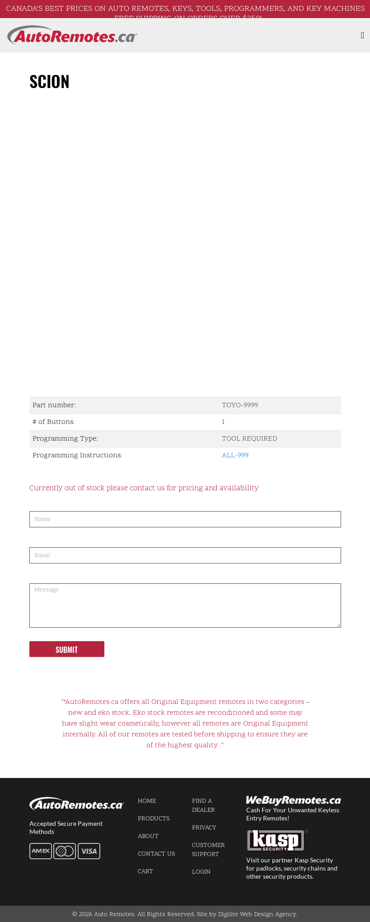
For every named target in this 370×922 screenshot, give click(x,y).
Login (201, 872)
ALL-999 (235, 456)
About (148, 836)
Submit (67, 649)
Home (147, 801)
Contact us (156, 854)
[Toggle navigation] (362, 35)
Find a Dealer (203, 806)
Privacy (204, 828)
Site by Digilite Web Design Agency (246, 914)
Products (153, 819)
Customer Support (208, 850)
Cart (145, 871)
